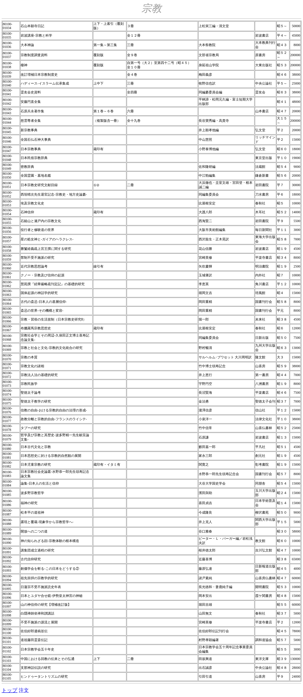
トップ (9, 690)
